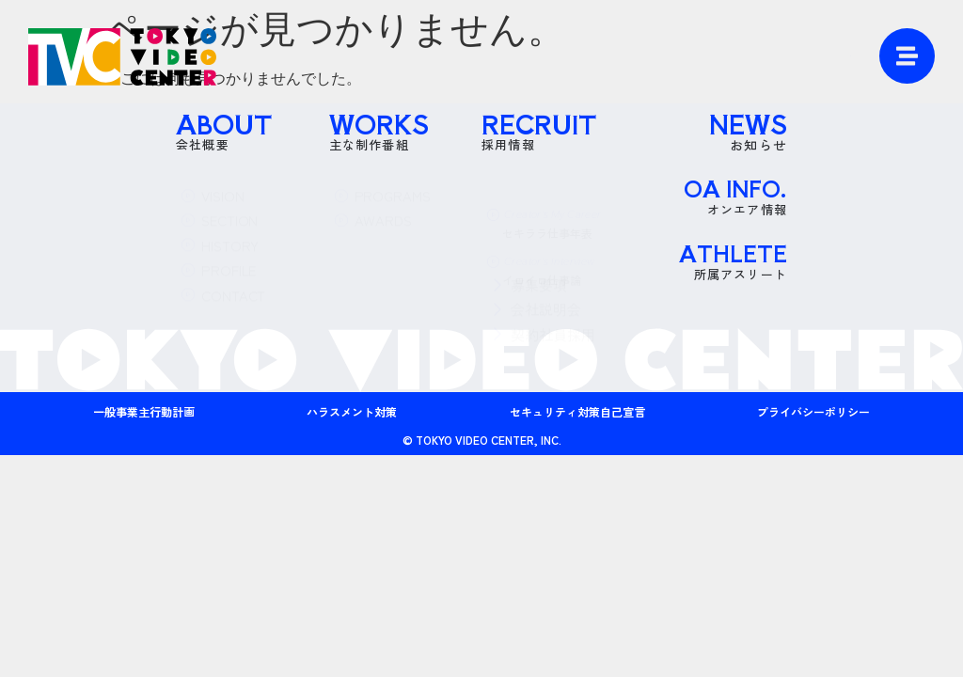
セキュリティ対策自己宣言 (577, 411)
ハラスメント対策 (352, 411)
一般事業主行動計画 (144, 411)
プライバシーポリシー (813, 411)
